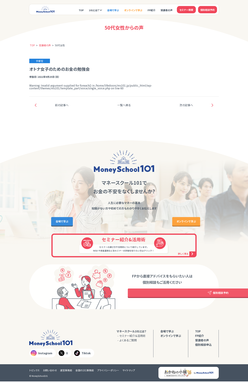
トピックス (34, 372)
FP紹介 (151, 10)
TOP (81, 10)
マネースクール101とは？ (131, 333)
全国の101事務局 (84, 372)
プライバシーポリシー (108, 372)
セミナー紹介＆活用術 (132, 337)
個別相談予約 (207, 9)
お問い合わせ (50, 372)
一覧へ (124, 105)
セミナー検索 (186, 9)
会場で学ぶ (113, 10)
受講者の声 (167, 10)
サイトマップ (128, 372)
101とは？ (94, 10)
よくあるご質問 (128, 342)
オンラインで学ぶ (133, 10)
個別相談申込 (203, 346)
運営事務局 (66, 372)
